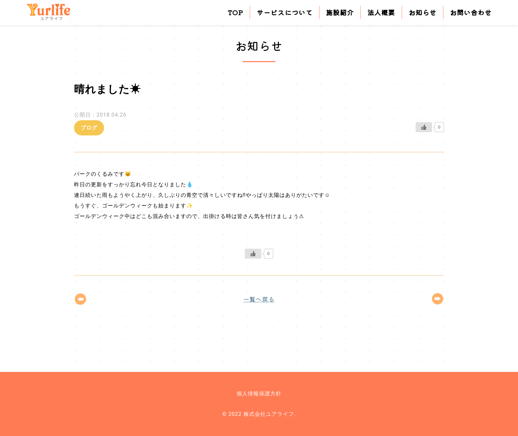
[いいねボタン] (424, 127)
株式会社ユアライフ (53, 12)
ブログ (89, 128)
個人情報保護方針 (259, 393)
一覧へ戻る (259, 299)
